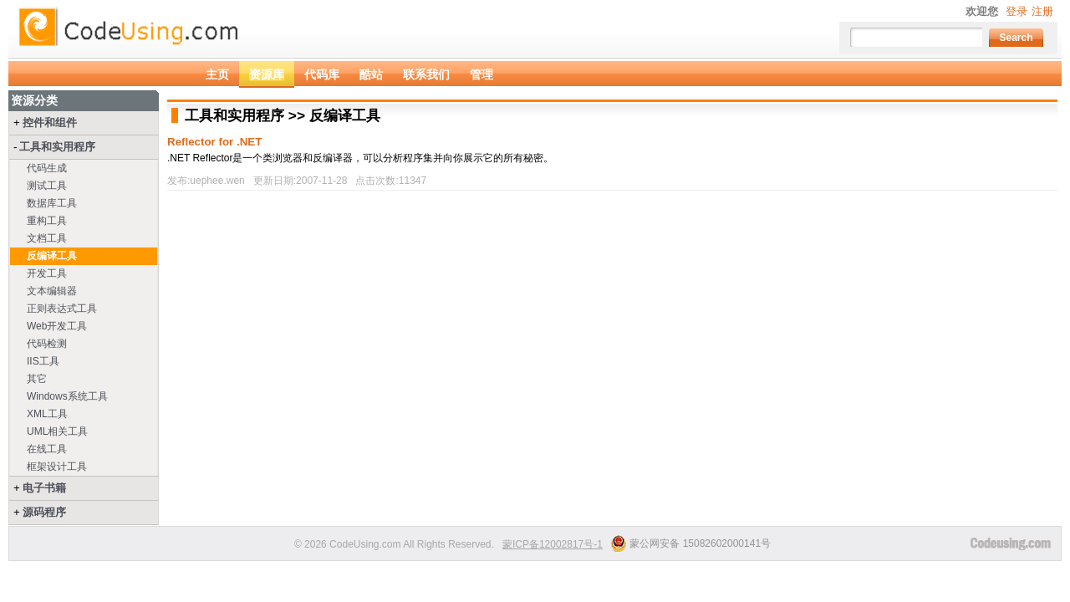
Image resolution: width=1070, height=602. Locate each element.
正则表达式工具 (62, 308)
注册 (1042, 11)
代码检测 (47, 343)
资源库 (266, 74)
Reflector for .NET (214, 141)
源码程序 (44, 512)
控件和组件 (50, 122)
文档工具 (47, 238)
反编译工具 (52, 256)
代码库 (321, 74)
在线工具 (47, 449)
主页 (217, 74)
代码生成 (47, 168)
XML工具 (47, 414)
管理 (481, 74)
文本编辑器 (52, 291)
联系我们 (426, 74)
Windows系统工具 (67, 396)
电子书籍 (44, 488)
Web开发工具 (57, 326)
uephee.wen (217, 180)
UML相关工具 (57, 431)
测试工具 (47, 185)
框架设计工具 (57, 466)
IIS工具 (43, 361)
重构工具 (47, 221)
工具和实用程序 (57, 146)
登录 (1016, 11)
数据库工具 (52, 203)
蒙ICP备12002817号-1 (552, 544)
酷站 (371, 74)
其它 (37, 379)
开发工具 (47, 273)
